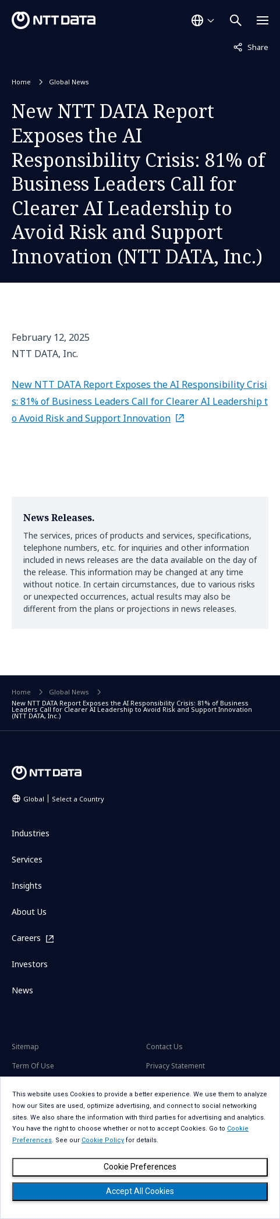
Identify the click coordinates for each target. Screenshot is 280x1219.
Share (250, 46)
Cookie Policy (102, 1140)
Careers (26, 938)
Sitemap (25, 1047)
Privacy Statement (175, 1066)
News (22, 990)
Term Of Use (33, 1066)
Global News (69, 81)
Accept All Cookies (140, 1191)
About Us (29, 911)
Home (21, 81)
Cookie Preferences (140, 1166)
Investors (30, 964)
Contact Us (164, 1047)
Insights (27, 885)
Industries (30, 833)
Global (63, 798)
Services (27, 859)
